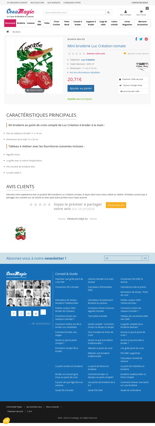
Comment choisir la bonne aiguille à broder (101, 309)
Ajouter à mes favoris (138, 53)
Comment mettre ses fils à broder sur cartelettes (68, 326)
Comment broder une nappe (66, 334)
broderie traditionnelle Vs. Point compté (133, 376)
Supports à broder (91, 23)
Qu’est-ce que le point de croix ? (132, 334)
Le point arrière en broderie (69, 366)
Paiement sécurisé (15, 411)
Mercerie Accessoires (142, 23)
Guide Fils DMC (95, 390)
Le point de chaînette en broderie (132, 368)
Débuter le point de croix (100, 348)
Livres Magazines (127, 23)
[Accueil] (7, 31)
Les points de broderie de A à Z (101, 384)
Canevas (31, 23)
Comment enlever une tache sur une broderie (134, 384)
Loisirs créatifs (114, 23)
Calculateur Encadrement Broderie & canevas (100, 301)
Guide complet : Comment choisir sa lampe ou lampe (101, 326)
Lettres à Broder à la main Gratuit (101, 280)
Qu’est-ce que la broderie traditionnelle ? (100, 342)
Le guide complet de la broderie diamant (131, 326)
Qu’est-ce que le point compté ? (66, 342)
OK (145, 258)
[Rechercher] (109, 12)
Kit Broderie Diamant (17, 2)
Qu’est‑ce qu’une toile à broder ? (131, 342)
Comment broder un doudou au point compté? (100, 376)
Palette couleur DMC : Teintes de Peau (131, 301)
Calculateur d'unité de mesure (131, 360)
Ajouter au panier (81, 88)
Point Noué (66, 23)
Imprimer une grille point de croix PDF (69, 280)
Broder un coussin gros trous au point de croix (66, 376)
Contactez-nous (140, 2)
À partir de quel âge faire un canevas (69, 384)
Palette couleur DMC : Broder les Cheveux (66, 309)
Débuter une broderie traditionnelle (98, 355)
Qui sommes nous (34, 407)
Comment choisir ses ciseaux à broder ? (130, 309)
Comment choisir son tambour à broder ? (65, 317)
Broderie (21, 23)
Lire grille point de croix (132, 348)
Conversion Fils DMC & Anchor (131, 280)
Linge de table (103, 23)
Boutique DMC (37, 2)
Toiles (46, 23)
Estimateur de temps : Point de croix (134, 293)
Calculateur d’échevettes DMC (100, 288)
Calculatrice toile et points (133, 287)
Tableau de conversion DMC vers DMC (134, 317)
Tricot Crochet (56, 23)
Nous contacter (52, 407)
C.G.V (29, 411)
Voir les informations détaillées (84, 72)
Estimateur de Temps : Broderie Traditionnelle (66, 301)
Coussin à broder (78, 23)
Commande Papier (72, 2)
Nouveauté (10, 23)
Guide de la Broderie (130, 390)
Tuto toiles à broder (97, 316)
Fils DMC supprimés (130, 353)
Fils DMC (39, 23)
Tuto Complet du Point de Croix (100, 334)
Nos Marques (54, 2)
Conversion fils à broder (67, 287)
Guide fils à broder (64, 390)
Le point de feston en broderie (98, 368)
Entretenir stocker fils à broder (66, 350)
